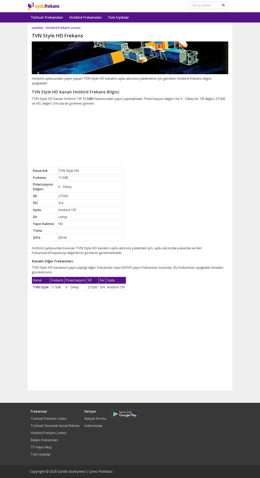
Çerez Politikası (100, 471)
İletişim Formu (95, 418)
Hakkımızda (93, 425)
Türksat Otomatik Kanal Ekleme (55, 425)
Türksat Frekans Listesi (49, 418)
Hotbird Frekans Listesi (48, 433)
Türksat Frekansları (47, 17)
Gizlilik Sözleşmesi (71, 471)
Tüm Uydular (118, 17)
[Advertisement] (130, 136)
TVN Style (41, 287)
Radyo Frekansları (44, 440)
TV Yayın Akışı (41, 447)
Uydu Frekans (43, 6)
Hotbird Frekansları (85, 17)
